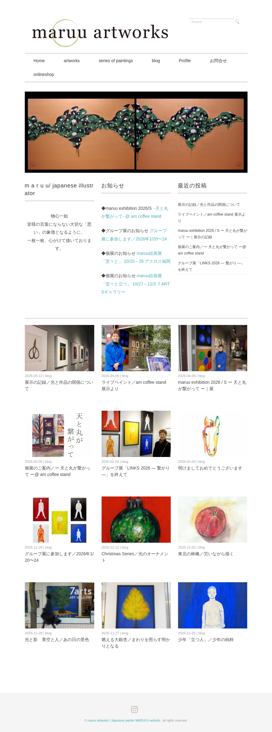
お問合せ (222, 60)
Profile (188, 60)
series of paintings (118, 60)
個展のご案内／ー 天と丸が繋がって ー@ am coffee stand (212, 250)
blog (158, 60)
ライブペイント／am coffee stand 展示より (211, 217)
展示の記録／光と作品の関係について (209, 204)
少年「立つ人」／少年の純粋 (206, 639)
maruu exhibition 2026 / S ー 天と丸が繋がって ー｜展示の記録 (212, 233)
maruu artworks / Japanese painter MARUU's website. (124, 720)
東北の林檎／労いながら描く (206, 553)
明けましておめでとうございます (210, 468)
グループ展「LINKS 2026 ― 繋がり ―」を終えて (211, 266)
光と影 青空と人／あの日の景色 (57, 639)
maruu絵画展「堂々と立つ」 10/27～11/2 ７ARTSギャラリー (135, 283)
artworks (73, 60)
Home (39, 60)
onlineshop (44, 74)
